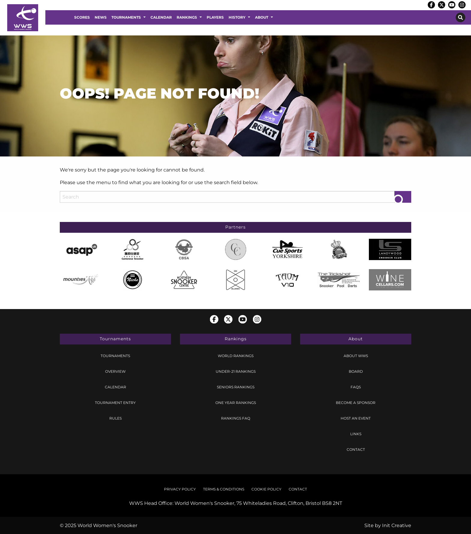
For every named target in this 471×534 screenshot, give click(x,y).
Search (460, 17)
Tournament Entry (115, 402)
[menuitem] (82, 17)
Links (355, 434)
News (101, 17)
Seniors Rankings (235, 387)
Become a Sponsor (355, 402)
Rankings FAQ (235, 418)
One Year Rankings (235, 402)
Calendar (161, 17)
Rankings (187, 17)
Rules (115, 418)
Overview (115, 371)
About (261, 17)
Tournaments (126, 17)
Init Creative (396, 525)
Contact (356, 449)
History (237, 17)
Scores (82, 17)
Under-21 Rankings (236, 371)
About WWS (356, 355)
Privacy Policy (180, 489)
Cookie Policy (266, 489)
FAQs (356, 387)
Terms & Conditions (223, 489)
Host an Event (356, 418)
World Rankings (236, 355)
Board (356, 371)
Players (215, 17)
